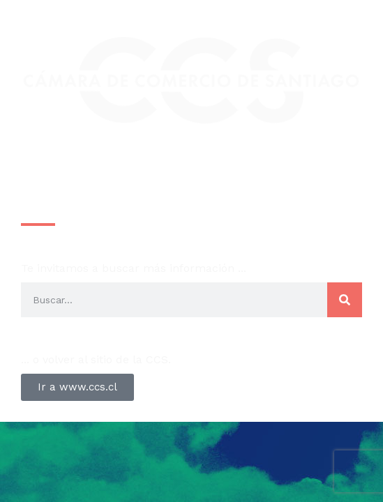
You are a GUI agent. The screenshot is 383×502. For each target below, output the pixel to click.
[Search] (344, 299)
